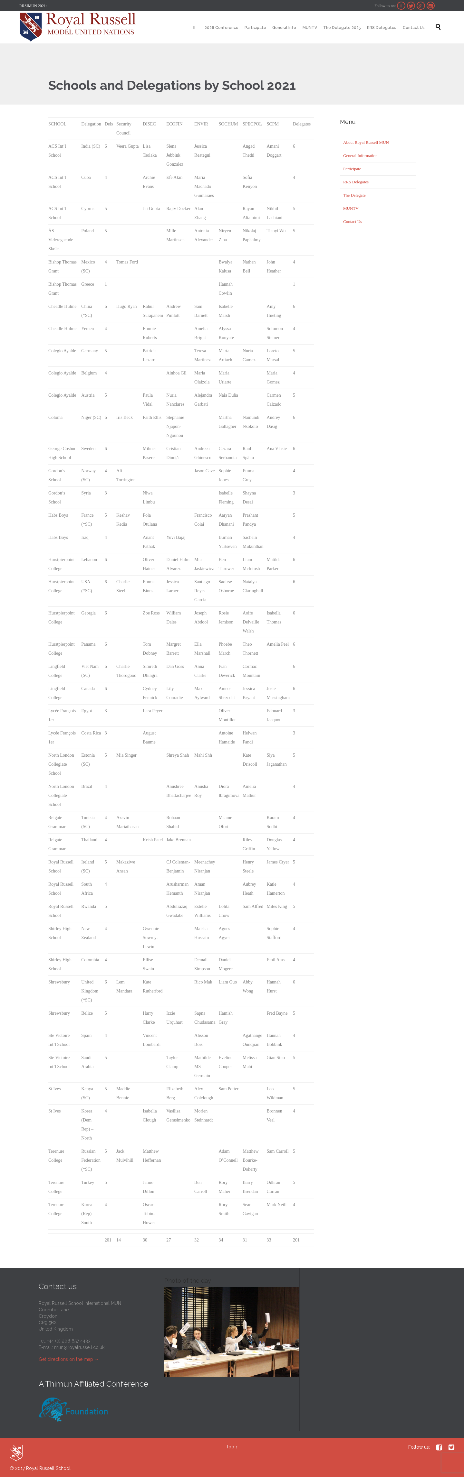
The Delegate (354, 195)
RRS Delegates (356, 182)
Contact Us (352, 221)
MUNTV (351, 208)
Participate (352, 168)
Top (230, 1446)
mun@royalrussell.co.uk (79, 1347)
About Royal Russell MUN (366, 142)
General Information (360, 155)
